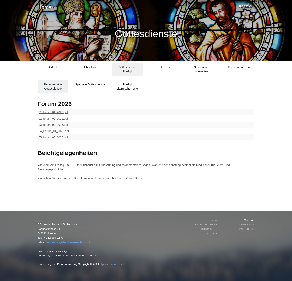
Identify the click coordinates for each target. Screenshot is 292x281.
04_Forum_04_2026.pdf (54, 131)
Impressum (246, 229)
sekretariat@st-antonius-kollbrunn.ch (69, 242)
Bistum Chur (208, 229)
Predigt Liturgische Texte (127, 86)
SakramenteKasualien (201, 69)
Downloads (246, 224)
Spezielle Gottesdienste (90, 84)
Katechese (164, 67)
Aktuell (53, 67)
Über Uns (90, 67)
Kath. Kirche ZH (206, 224)
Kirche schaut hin (239, 67)
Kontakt (245, 6)
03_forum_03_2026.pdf (53, 124)
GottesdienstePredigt (127, 69)
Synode (212, 233)
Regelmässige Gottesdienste (53, 86)
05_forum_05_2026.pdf (53, 137)
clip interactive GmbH (112, 264)
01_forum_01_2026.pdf (53, 112)
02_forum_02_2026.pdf (53, 118)
